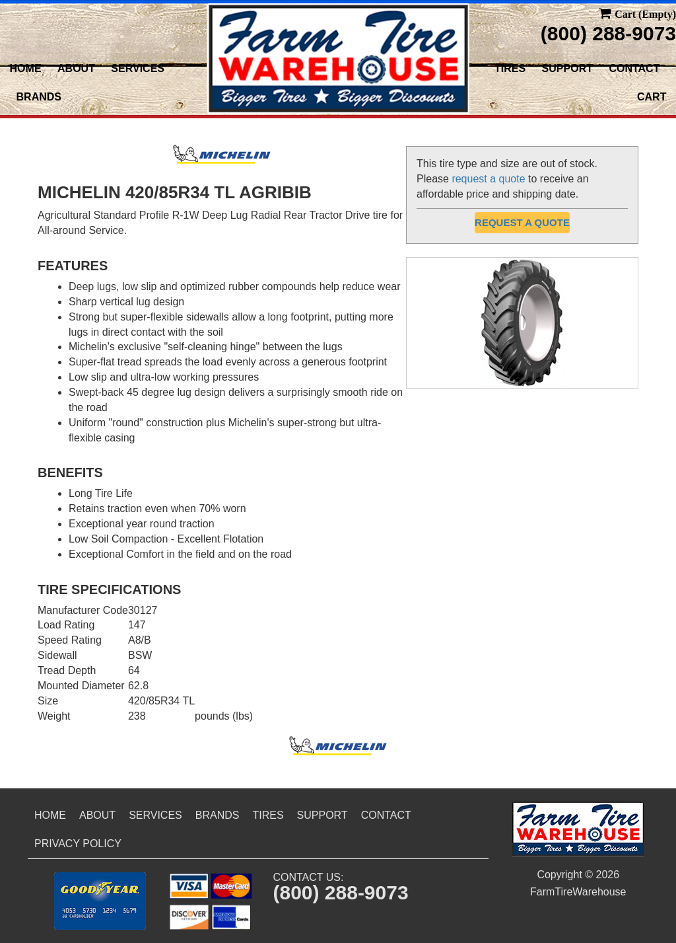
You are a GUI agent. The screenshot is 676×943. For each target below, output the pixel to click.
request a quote (488, 178)
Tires (509, 68)
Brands (39, 96)
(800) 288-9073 (608, 33)
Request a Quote (522, 222)
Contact (634, 68)
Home (26, 68)
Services (137, 68)
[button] (100, 901)
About (76, 68)
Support (567, 68)
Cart (651, 96)
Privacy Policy (77, 843)
